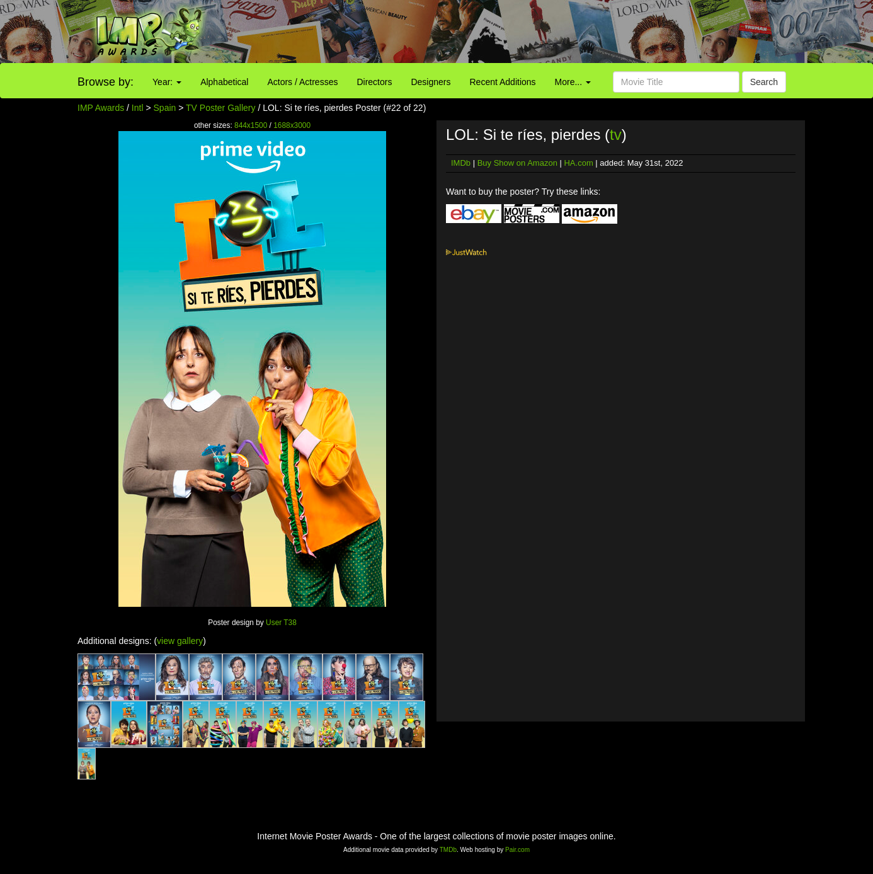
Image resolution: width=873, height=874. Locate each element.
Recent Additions (503, 82)
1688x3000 (292, 125)
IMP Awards (100, 108)
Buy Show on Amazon (517, 163)
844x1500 (250, 125)
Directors (374, 82)
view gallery (180, 641)
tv (616, 134)
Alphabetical (224, 82)
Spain (165, 108)
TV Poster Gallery (220, 108)
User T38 (281, 622)
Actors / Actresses (302, 82)
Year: (166, 82)
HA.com (578, 163)
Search (764, 82)
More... (573, 82)
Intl (138, 108)
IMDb (461, 163)
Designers (430, 82)
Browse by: (105, 82)
